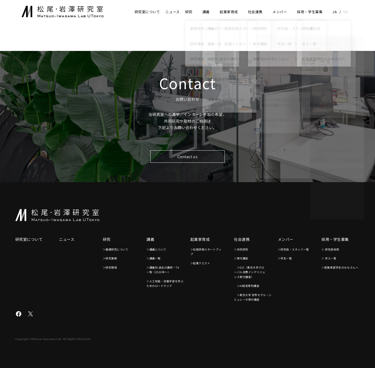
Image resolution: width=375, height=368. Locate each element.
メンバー (279, 11)
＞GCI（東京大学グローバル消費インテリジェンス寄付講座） (249, 272)
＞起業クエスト (200, 263)
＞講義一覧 (153, 258)
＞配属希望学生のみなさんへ (339, 267)
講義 (206, 11)
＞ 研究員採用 (330, 249)
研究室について (147, 11)
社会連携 (255, 11)
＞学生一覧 (285, 258)
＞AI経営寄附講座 (247, 286)
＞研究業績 (110, 258)
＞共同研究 (241, 249)
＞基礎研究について (115, 249)
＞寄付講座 (241, 258)
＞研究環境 (110, 267)
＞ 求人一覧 (328, 258)
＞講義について (156, 249)
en (345, 11)
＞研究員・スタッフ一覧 (293, 249)
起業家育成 (229, 11)
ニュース (172, 11)
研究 (188, 11)
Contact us (187, 156)
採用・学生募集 (310, 11)
